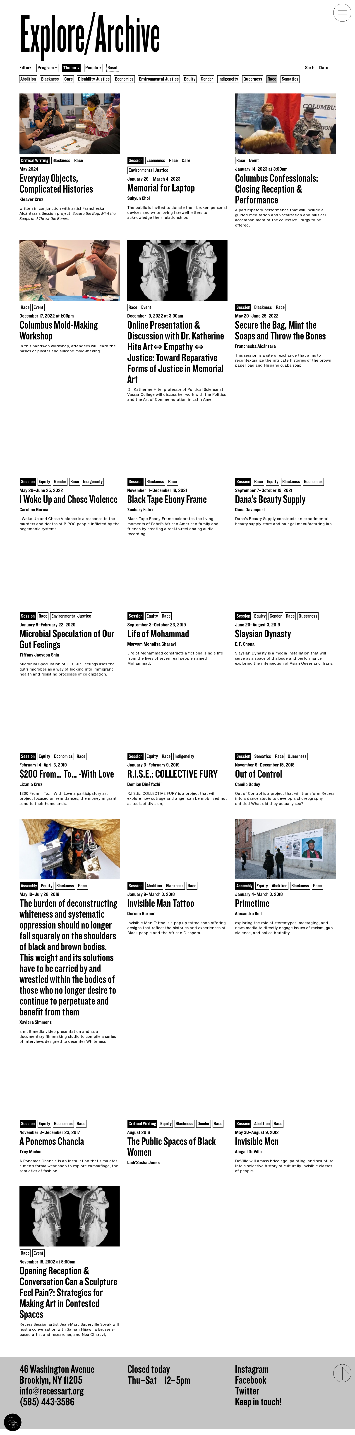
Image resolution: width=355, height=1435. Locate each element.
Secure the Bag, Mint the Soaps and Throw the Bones (280, 332)
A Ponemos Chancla (51, 1144)
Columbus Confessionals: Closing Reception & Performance (276, 190)
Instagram (252, 1375)
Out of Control (258, 776)
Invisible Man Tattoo (160, 906)
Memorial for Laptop (161, 189)
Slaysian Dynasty (263, 635)
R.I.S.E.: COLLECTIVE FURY (172, 776)
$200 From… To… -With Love (66, 776)
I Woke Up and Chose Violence (68, 501)
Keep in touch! (258, 1407)
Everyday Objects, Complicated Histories (56, 185)
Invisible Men (257, 1144)
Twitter (247, 1397)
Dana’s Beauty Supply (270, 501)
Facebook (250, 1386)
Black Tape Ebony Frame (167, 501)
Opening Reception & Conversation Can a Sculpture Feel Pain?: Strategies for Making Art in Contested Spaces (68, 1299)
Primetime (252, 906)
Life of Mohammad (158, 635)
